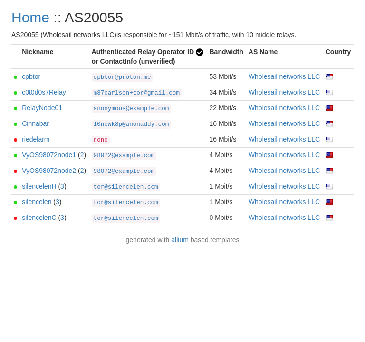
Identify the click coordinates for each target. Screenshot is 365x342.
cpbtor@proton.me (122, 77)
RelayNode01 (42, 108)
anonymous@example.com (131, 108)
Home (30, 17)
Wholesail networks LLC (284, 76)
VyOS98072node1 (49, 155)
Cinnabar (35, 123)
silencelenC (39, 217)
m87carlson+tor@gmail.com (137, 93)
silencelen (36, 202)
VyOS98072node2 (49, 170)
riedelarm (35, 139)
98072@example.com (124, 155)
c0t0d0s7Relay (44, 92)
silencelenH (39, 186)
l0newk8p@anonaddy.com (131, 124)
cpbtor (31, 76)
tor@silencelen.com (126, 187)
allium (180, 240)
